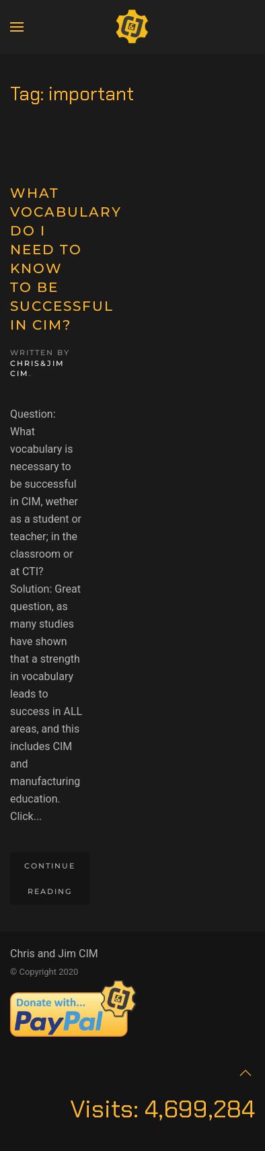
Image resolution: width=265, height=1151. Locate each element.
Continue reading (49, 878)
